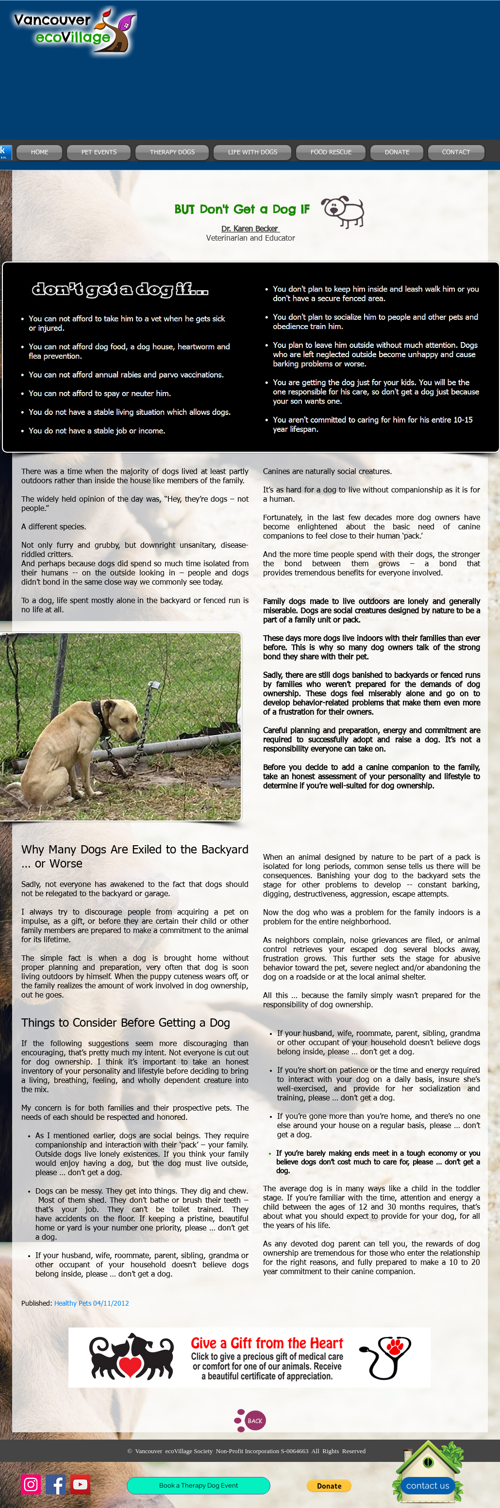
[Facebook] (56, 1484)
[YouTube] (80, 1484)
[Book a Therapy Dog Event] (198, 1485)
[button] (329, 1485)
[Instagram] (31, 1484)
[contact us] (427, 1485)
